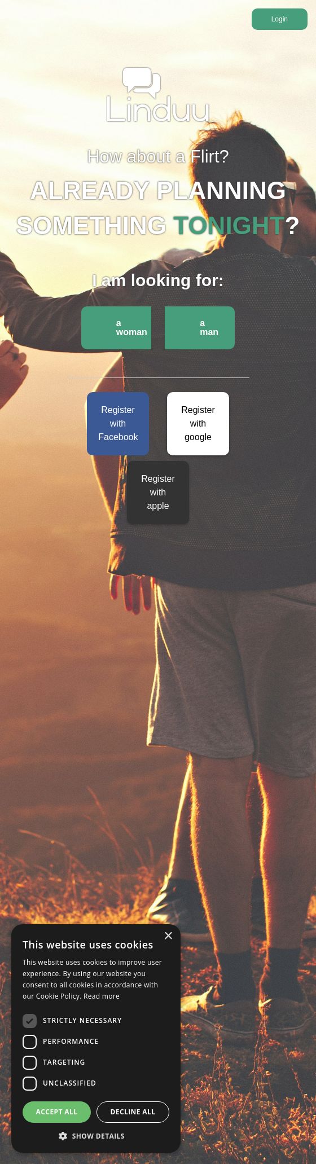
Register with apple (158, 492)
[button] (96, 1135)
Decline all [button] (133, 1112)
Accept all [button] (57, 1112)
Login (279, 19)
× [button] (168, 936)
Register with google (198, 423)
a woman (131, 327)
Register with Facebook (118, 423)
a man (209, 327)
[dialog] (96, 1038)
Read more (102, 996)
